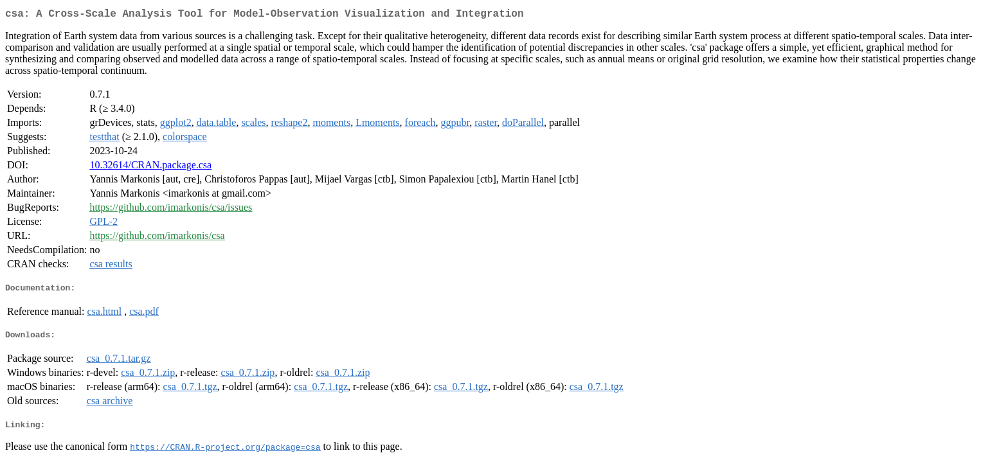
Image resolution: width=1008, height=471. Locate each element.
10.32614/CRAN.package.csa (150, 167)
